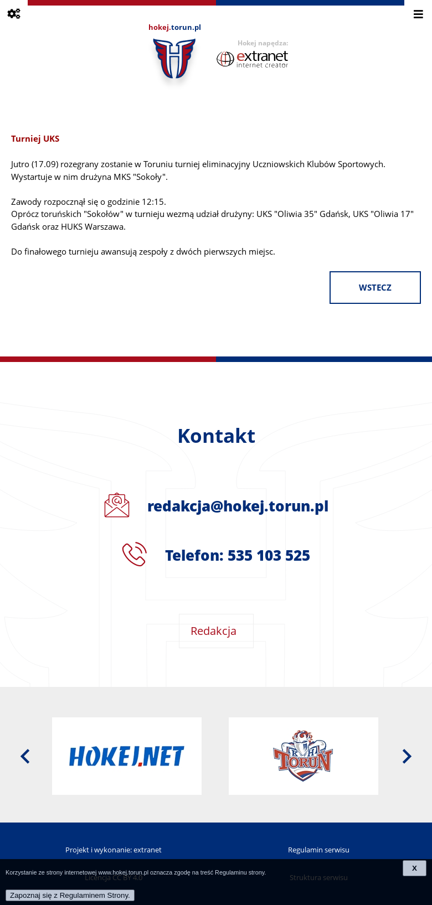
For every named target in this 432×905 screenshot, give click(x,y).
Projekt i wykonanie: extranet (113, 850)
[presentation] (25, 756)
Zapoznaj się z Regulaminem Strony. (70, 895)
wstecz (375, 287)
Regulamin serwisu (318, 850)
